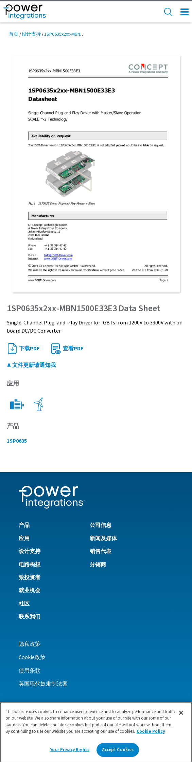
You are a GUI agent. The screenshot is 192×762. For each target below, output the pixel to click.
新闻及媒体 (103, 538)
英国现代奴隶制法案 (43, 684)
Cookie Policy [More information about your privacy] (151, 733)
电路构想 (29, 564)
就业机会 (29, 590)
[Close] (181, 714)
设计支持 (31, 34)
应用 (24, 538)
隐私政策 (29, 644)
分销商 (98, 564)
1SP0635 (17, 441)
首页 (13, 34)
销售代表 (100, 551)
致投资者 (29, 577)
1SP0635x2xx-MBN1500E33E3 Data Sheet (84, 34)
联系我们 (29, 616)
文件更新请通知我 (31, 365)
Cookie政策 (32, 657)
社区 (24, 603)
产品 (24, 525)
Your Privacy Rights (69, 751)
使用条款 (29, 670)
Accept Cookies (118, 751)
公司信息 (100, 525)
